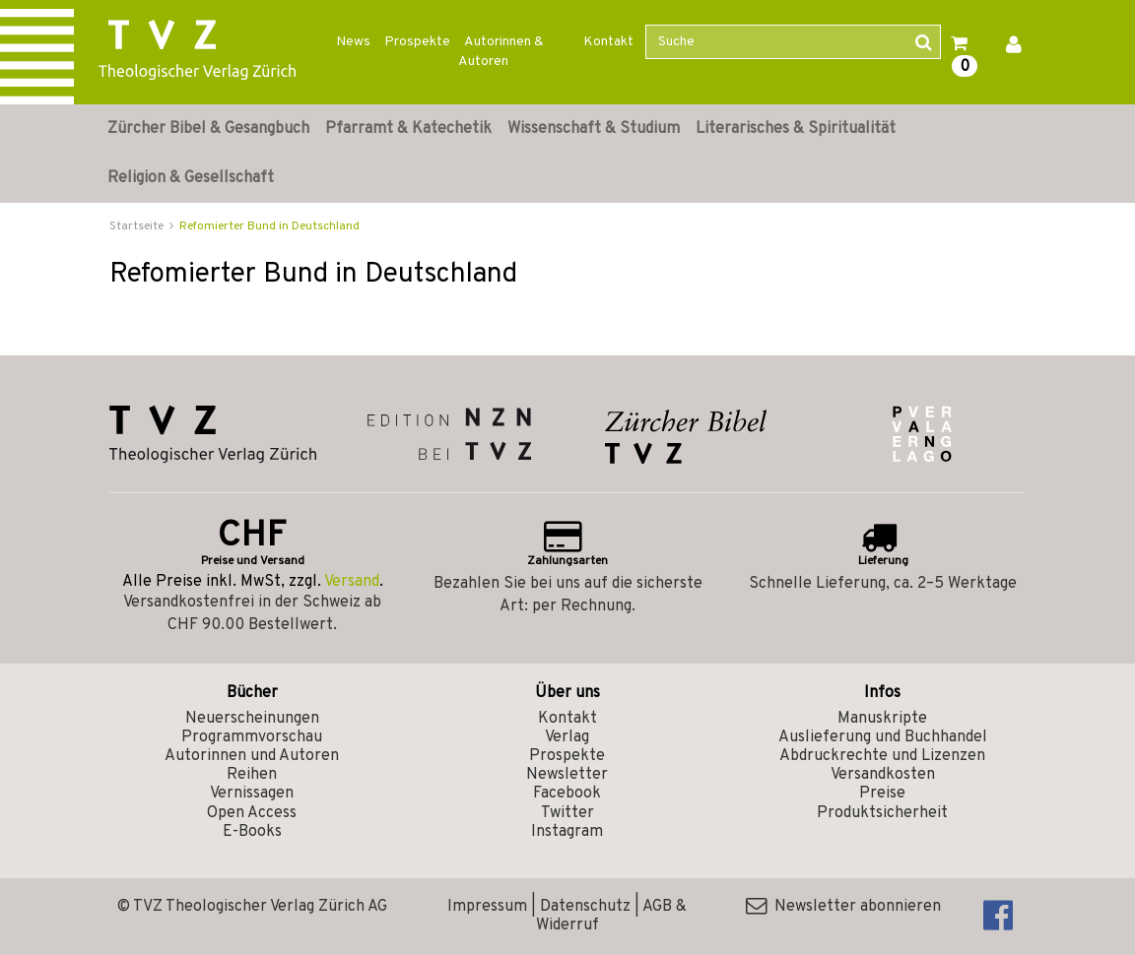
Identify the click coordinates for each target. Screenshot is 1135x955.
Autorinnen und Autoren (252, 756)
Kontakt (608, 41)
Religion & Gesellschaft (190, 178)
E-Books (252, 832)
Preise (882, 793)
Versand (351, 582)
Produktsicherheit (882, 813)
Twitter (567, 813)
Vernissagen (252, 793)
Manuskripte (882, 719)
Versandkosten (883, 775)
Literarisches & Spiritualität (796, 129)
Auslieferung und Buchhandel (882, 737)
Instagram (567, 832)
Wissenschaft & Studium (593, 129)
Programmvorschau (251, 737)
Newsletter (567, 775)
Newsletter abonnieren (843, 907)
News (353, 41)
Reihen (252, 775)
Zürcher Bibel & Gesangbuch (208, 129)
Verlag (567, 737)
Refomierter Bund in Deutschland (269, 226)
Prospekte (417, 41)
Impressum (487, 907)
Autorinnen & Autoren (501, 51)
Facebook (567, 793)
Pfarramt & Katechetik (408, 129)
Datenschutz (585, 907)
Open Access (252, 813)
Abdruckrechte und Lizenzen (882, 756)
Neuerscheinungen (252, 719)
